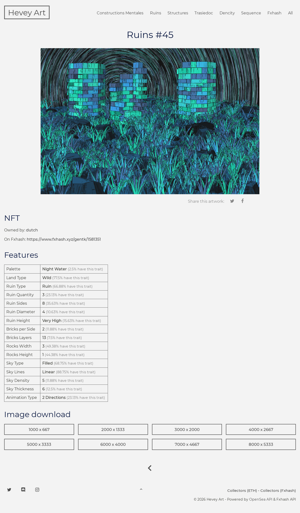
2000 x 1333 (113, 429)
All (290, 13)
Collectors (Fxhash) (278, 490)
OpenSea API (260, 499)
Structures (178, 13)
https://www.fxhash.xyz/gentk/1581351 (64, 239)
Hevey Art (27, 12)
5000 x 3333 (39, 444)
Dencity (227, 13)
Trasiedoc (203, 13)
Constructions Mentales (120, 13)
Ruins (155, 13)
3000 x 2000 (187, 429)
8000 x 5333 (261, 444)
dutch (32, 230)
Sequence (251, 13)
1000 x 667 (39, 429)
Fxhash (274, 13)
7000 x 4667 (187, 444)
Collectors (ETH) (242, 490)
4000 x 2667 (261, 429)
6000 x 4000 (113, 444)
